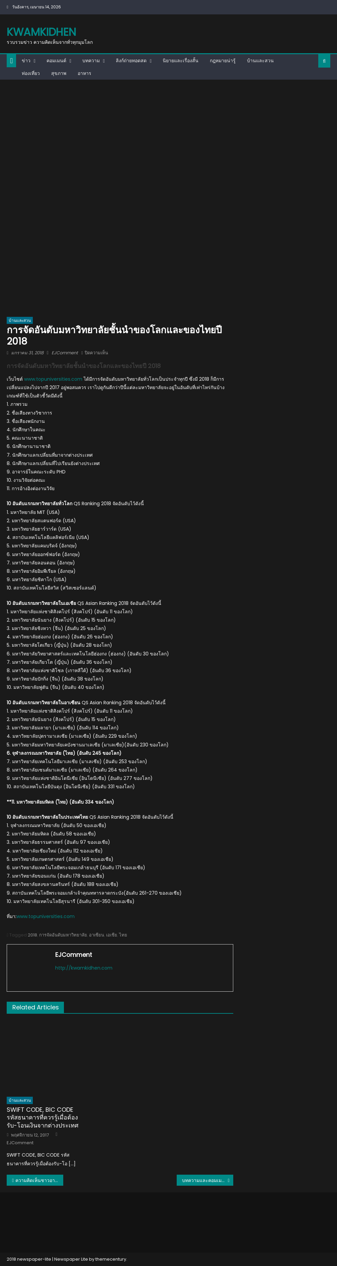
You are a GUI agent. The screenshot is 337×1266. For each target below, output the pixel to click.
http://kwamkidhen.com (83, 968)
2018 (32, 935)
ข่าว (26, 60)
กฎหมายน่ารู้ (223, 60)
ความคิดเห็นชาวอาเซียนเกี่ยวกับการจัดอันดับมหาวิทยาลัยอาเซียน (39, 1180)
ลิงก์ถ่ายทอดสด (131, 60)
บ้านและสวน (260, 60)
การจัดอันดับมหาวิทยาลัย (63, 935)
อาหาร (84, 73)
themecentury (110, 1259)
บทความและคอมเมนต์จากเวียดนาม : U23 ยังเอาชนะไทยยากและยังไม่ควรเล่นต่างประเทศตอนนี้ (207, 1180)
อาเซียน (96, 935)
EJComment (65, 353)
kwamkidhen (41, 31)
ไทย (123, 935)
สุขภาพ (58, 73)
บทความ (91, 60)
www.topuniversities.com (54, 379)
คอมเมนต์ (56, 60)
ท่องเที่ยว (31, 73)
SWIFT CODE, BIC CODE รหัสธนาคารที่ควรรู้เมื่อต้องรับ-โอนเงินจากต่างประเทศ (42, 1117)
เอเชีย (111, 935)
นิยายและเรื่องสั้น (180, 60)
